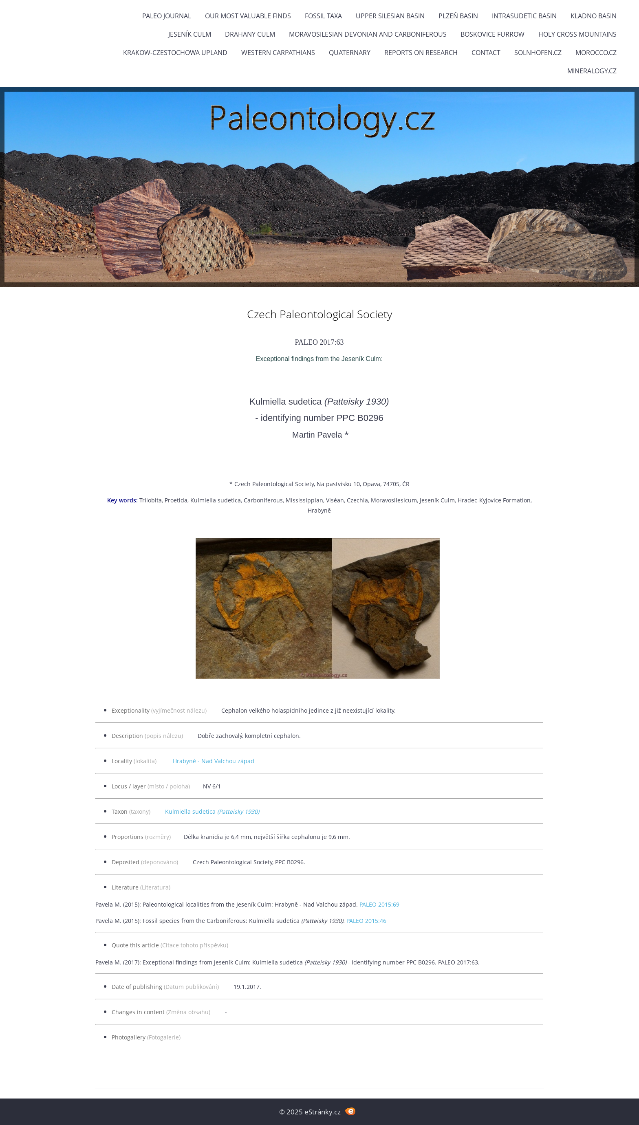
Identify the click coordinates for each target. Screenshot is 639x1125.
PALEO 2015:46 (366, 921)
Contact (486, 52)
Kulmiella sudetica (212, 811)
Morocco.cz (596, 52)
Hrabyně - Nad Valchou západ (213, 761)
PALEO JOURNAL (166, 15)
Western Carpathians (278, 52)
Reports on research (421, 52)
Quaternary (349, 52)
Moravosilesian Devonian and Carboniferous (368, 34)
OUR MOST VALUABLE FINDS (248, 15)
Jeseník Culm (189, 34)
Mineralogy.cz (592, 70)
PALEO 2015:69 (379, 904)
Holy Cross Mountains (577, 34)
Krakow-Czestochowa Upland (175, 52)
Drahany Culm (250, 34)
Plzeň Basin (458, 15)
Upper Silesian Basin (390, 15)
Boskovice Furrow (492, 34)
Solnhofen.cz (538, 52)
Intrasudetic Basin (524, 15)
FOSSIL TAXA (323, 15)
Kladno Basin (594, 15)
